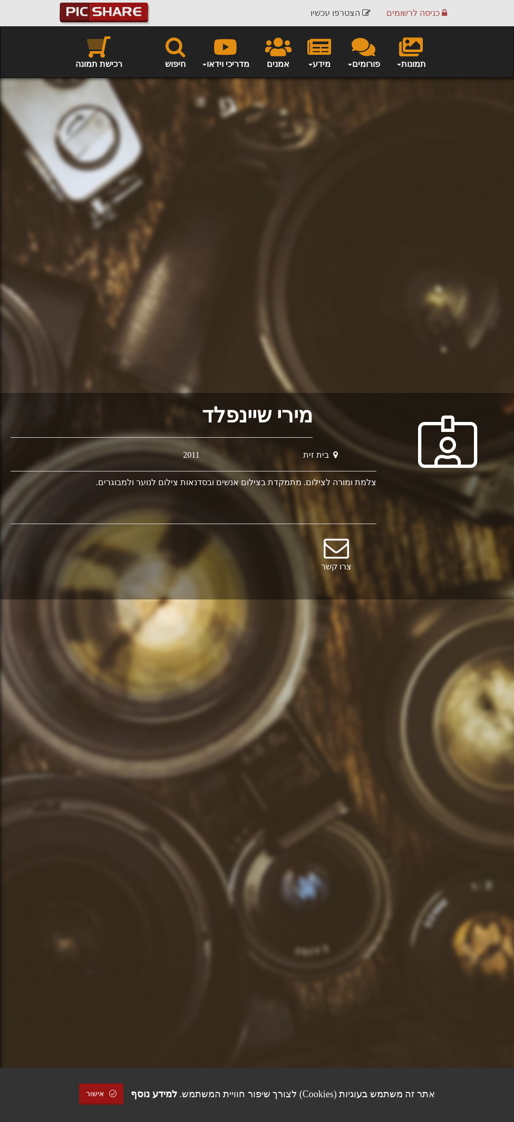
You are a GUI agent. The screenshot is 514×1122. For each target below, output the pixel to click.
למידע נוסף (154, 1094)
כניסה (416, 12)
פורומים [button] (363, 51)
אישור (101, 1094)
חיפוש (175, 51)
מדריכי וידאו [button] (225, 51)
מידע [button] (319, 51)
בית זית (320, 454)
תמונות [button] (411, 51)
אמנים (278, 51)
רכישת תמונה (98, 51)
